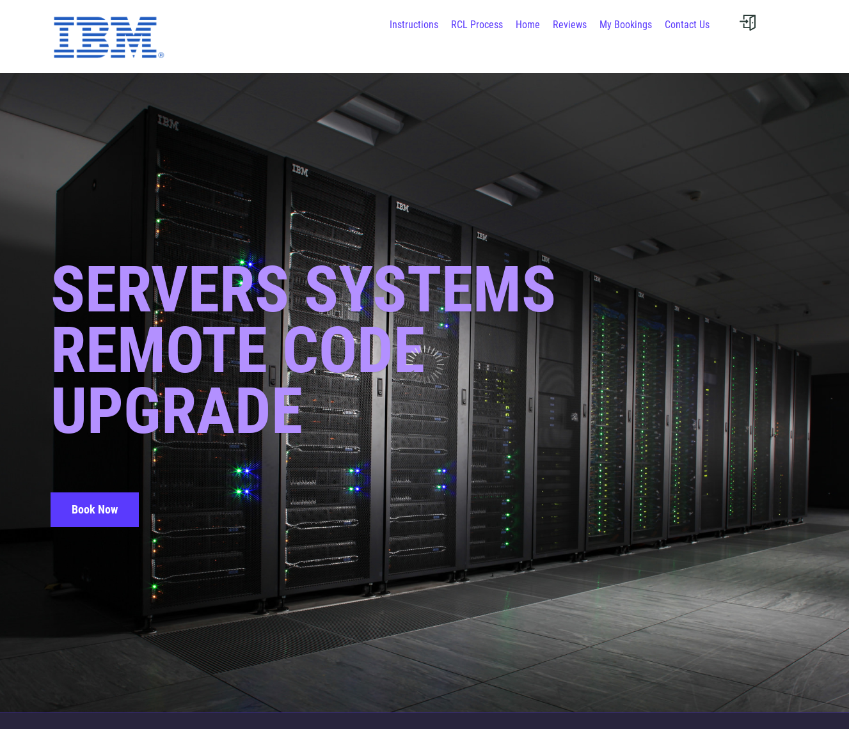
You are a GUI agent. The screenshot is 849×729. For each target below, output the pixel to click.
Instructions (414, 25)
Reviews (570, 25)
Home (528, 25)
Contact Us (687, 25)
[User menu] (748, 22)
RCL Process (477, 25)
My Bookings (625, 25)
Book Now (95, 509)
